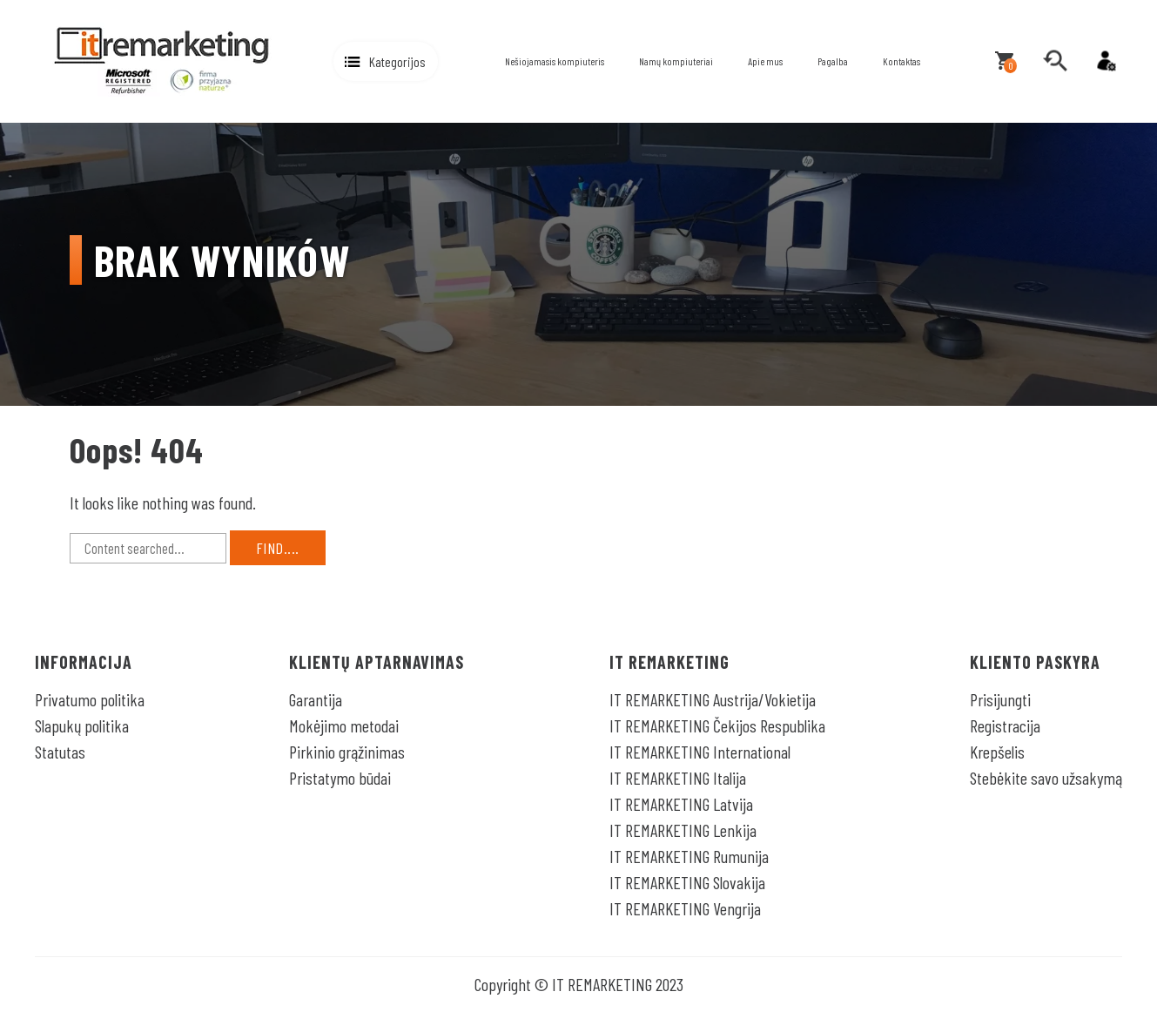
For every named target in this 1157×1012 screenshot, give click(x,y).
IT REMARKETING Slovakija (687, 882)
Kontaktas (901, 61)
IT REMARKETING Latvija (681, 803)
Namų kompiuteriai (676, 61)
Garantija (315, 699)
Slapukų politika (82, 725)
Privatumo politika (90, 699)
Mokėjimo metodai (344, 725)
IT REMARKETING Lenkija (683, 830)
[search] (1055, 61)
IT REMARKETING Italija (677, 777)
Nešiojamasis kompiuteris (554, 61)
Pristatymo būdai (340, 777)
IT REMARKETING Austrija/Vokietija (712, 699)
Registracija (1005, 725)
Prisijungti (1000, 699)
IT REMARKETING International (699, 751)
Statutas (60, 751)
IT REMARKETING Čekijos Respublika (717, 725)
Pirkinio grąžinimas (347, 751)
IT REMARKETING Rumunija (689, 856)
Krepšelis (997, 751)
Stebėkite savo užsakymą (1046, 777)
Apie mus (765, 61)
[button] (385, 61)
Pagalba (832, 61)
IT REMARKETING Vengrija (685, 908)
